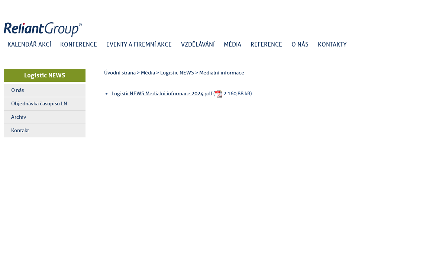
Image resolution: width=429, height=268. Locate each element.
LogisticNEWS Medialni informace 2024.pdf (162, 93)
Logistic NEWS (44, 75)
